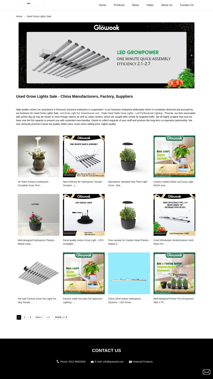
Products (119, 5)
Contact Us (187, 5)
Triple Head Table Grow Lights (117, 113)
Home (102, 5)
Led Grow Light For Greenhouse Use (79, 113)
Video (150, 5)
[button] (191, 55)
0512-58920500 (77, 361)
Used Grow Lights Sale (39, 16)
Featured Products (143, 361)
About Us (166, 5)
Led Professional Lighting (148, 113)
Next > (39, 317)
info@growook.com (113, 361)
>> (48, 317)
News (135, 5)
